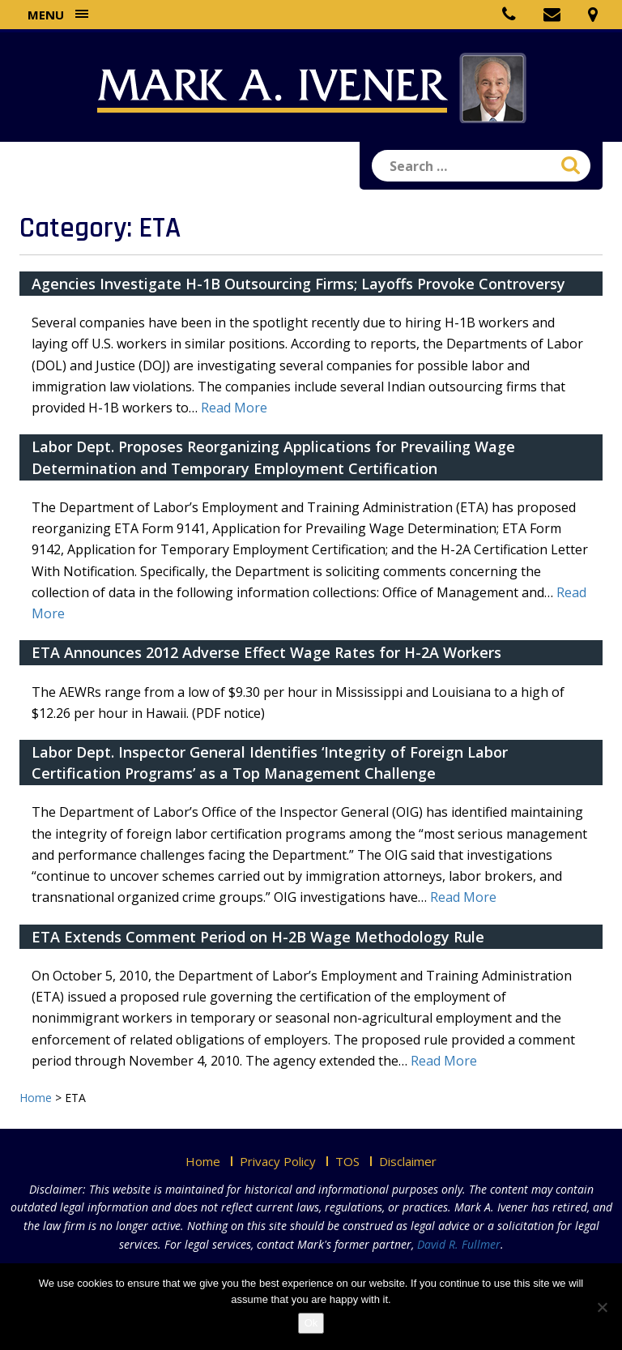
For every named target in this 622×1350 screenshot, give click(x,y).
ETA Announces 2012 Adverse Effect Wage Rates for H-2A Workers (266, 652)
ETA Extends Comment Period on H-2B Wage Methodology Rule (258, 936)
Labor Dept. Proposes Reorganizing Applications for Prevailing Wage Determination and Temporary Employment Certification (273, 457)
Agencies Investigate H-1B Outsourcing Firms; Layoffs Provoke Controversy (298, 283)
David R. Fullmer (459, 1244)
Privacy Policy (278, 1161)
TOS (347, 1161)
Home (202, 1161)
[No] (602, 1307)
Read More (234, 408)
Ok (311, 1323)
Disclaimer (408, 1161)
